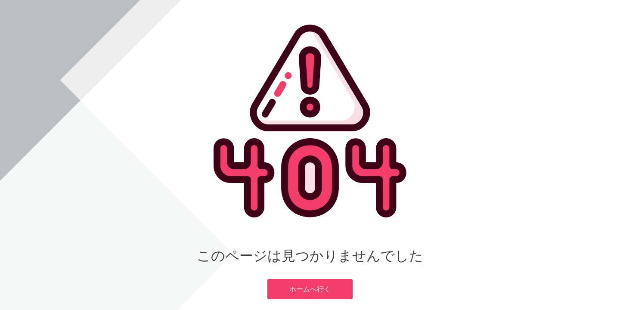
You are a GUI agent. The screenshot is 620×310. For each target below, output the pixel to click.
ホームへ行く (310, 289)
